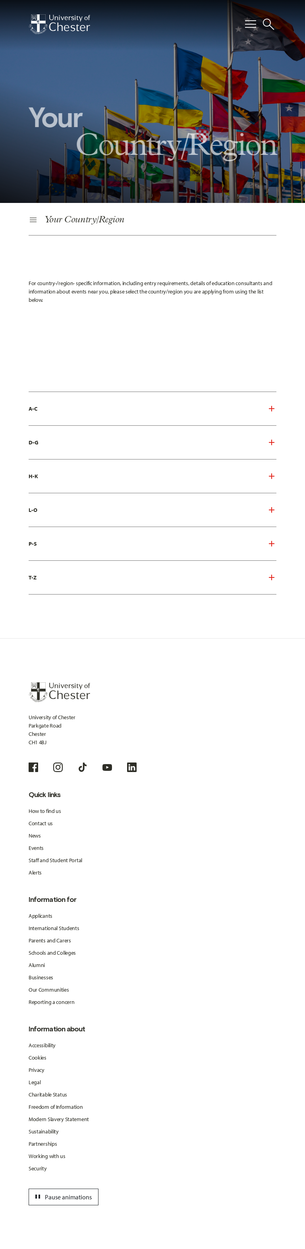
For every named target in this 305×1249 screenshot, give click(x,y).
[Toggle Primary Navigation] (251, 24)
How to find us (45, 811)
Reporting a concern (52, 1002)
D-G (34, 442)
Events (36, 847)
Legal (35, 1082)
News (35, 835)
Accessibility (42, 1045)
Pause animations (62, 1197)
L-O (33, 509)
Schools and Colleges (52, 952)
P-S (33, 543)
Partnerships (43, 1143)
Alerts (35, 872)
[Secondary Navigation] (152, 220)
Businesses (41, 977)
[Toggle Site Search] (268, 24)
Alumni (37, 965)
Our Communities (49, 989)
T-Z (33, 577)
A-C (33, 408)
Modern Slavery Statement (59, 1119)
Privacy (36, 1069)
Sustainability (44, 1131)
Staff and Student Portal (55, 860)
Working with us (47, 1156)
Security (38, 1168)
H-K (33, 476)
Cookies (37, 1057)
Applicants (40, 915)
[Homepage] (59, 24)
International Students (54, 928)
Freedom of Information (56, 1106)
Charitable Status (48, 1094)
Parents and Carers (50, 940)
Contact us (41, 823)
